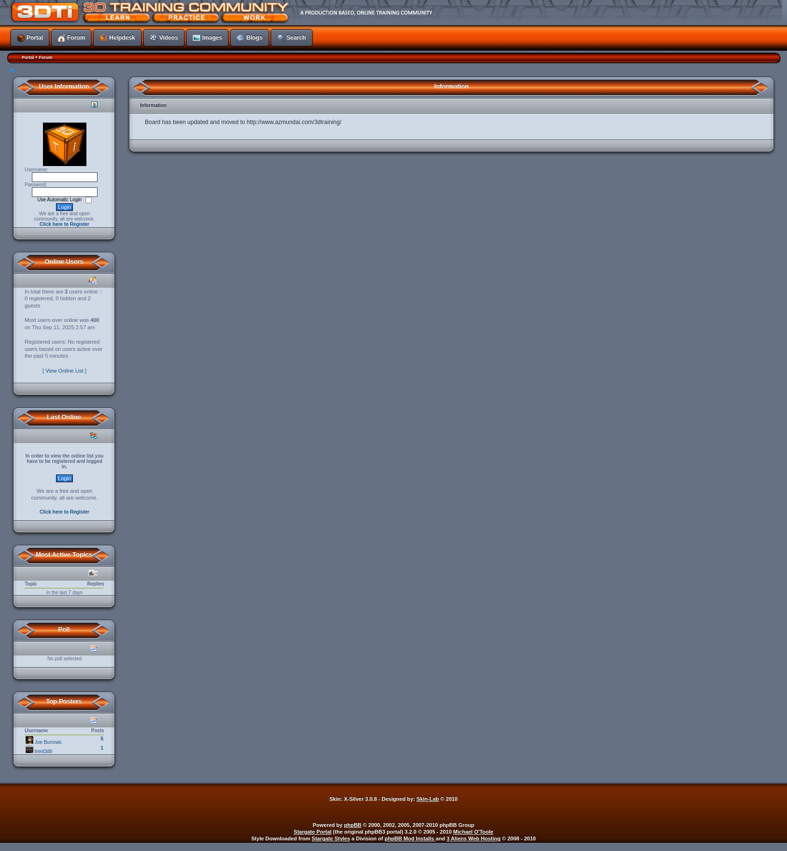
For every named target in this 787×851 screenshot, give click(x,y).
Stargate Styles (331, 838)
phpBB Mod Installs (410, 838)
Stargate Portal (312, 832)
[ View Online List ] (64, 371)
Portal (28, 57)
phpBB (353, 825)
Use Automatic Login (60, 199)
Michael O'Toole (473, 832)
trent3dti (43, 751)
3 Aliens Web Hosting (474, 838)
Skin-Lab (428, 799)
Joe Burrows (48, 742)
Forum (45, 57)
